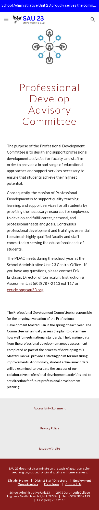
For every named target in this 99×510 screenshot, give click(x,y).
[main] (49, 104)
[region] (49, 6)
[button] (6, 19)
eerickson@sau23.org (25, 290)
